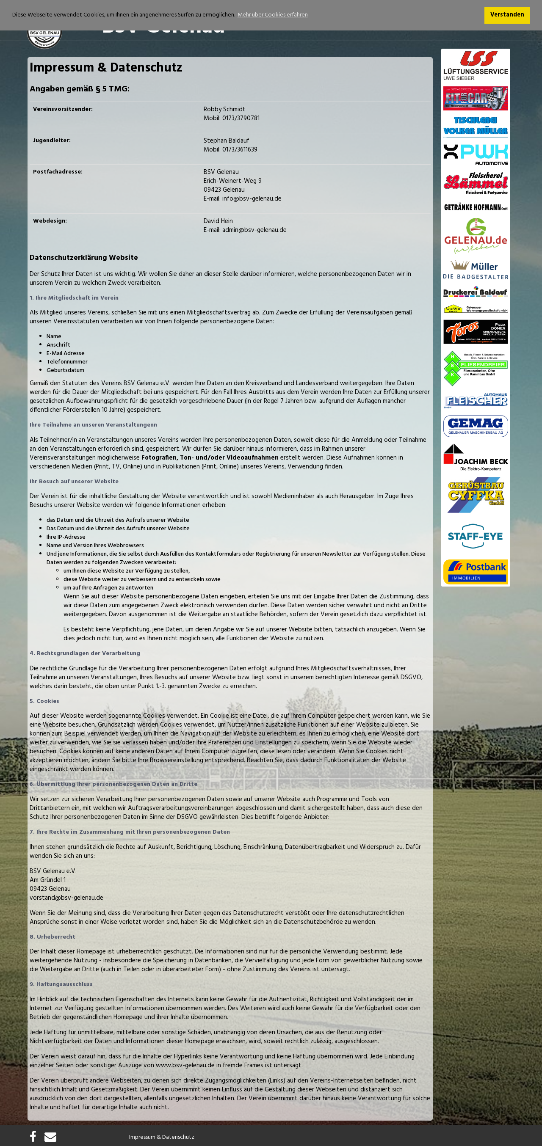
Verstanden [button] (507, 15)
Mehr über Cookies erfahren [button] (273, 15)
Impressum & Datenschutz (161, 1137)
